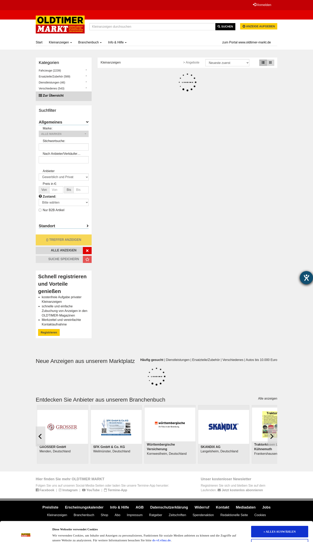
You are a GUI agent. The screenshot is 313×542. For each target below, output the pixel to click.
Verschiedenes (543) (51, 88)
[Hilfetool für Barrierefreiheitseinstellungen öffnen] (306, 277)
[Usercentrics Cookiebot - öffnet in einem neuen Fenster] (25, 534)
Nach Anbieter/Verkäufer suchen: (60, 154)
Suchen (225, 26)
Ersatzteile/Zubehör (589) (54, 76)
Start (39, 42)
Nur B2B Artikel (51, 210)
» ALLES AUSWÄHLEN (280, 512)
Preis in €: (50, 183)
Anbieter (49, 171)
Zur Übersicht (53, 95)
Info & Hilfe (117, 42)
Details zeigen (206, 534)
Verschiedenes (232, 360)
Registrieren (49, 332)
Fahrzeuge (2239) (50, 70)
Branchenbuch (90, 42)
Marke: (47, 128)
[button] (64, 134)
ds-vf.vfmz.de (161, 521)
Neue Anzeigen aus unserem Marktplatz (85, 361)
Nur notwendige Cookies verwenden (280, 525)
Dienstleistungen (177, 360)
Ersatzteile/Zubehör (206, 360)
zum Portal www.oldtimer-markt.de (246, 42)
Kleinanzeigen (60, 42)
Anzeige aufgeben (259, 26)
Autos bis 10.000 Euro (261, 360)
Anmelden (262, 5)
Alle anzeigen (267, 398)
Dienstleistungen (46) (52, 82)
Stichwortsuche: (54, 141)
